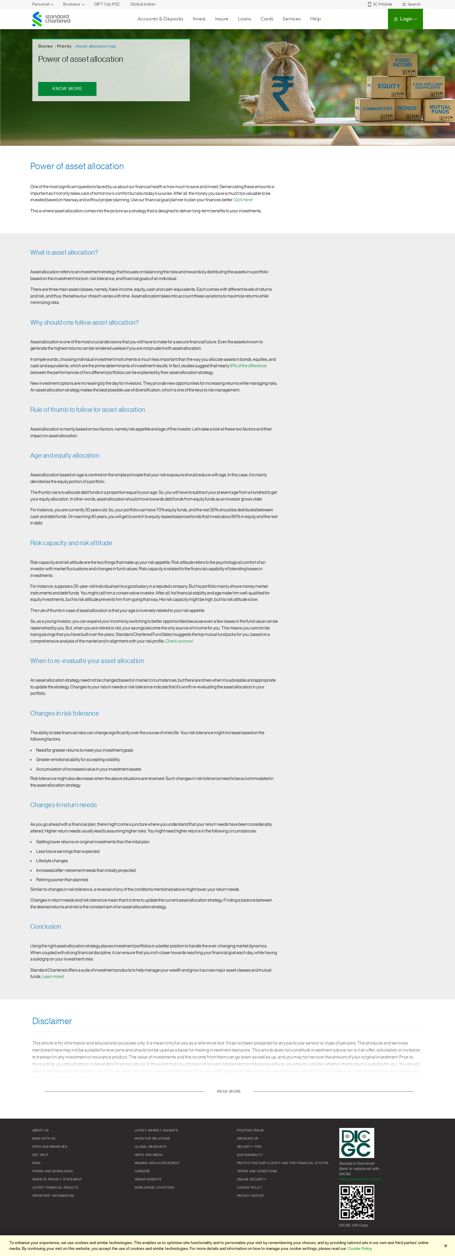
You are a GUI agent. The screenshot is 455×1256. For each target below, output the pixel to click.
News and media (149, 1155)
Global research (150, 1146)
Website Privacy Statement (57, 1179)
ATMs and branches (50, 1146)
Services (292, 19)
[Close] (445, 1245)
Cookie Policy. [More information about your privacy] (360, 1248)
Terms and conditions (257, 1171)
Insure (222, 19)
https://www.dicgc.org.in (360, 1179)
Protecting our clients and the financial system (282, 1163)
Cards (267, 19)
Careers (142, 1171)
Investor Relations (152, 1138)
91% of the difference (248, 366)
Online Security (251, 1179)
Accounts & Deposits (160, 19)
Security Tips (249, 1146)
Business (71, 4)
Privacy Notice (250, 1195)
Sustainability (250, 1155)
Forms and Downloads (52, 1171)
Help (315, 19)
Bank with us (44, 1138)
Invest (199, 19)
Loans (244, 19)
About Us (40, 1130)
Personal (40, 4)
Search (411, 4)
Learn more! (53, 977)
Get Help (40, 1155)
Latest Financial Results (55, 1187)
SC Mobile (379, 4)
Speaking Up (247, 1138)
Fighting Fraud (250, 1130)
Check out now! (179, 641)
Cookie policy (250, 1187)
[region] (227, 1245)
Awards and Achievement (157, 1163)
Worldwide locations (155, 1187)
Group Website (148, 1179)
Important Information (53, 1195)
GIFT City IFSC (107, 4)
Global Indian (143, 4)
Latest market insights (156, 1130)
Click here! (243, 200)
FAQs (36, 1163)
